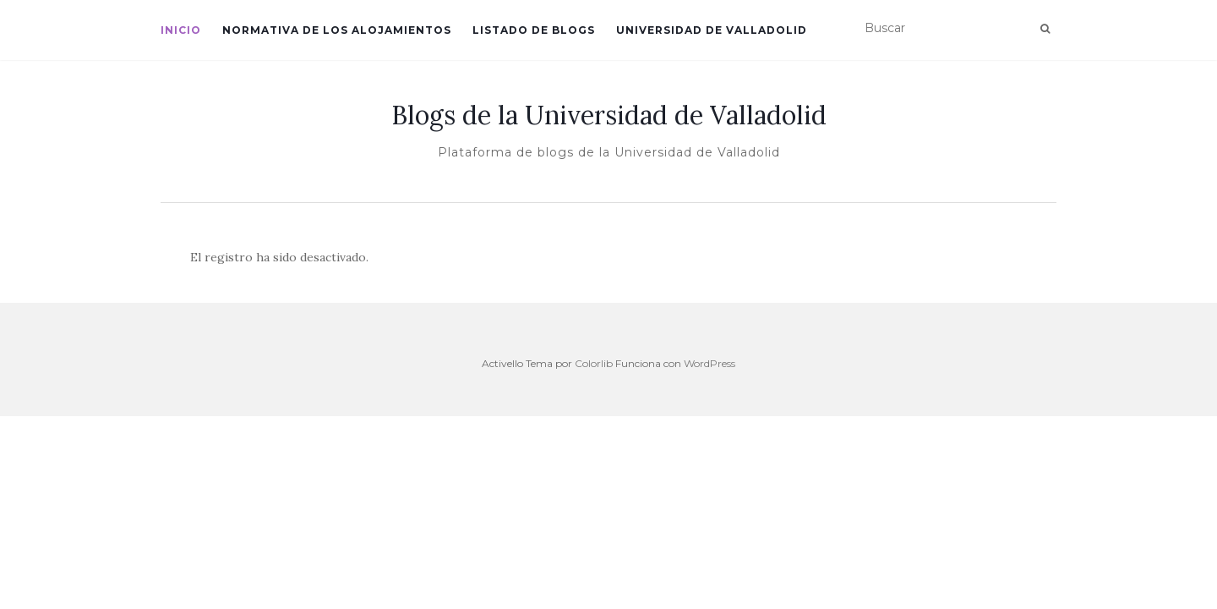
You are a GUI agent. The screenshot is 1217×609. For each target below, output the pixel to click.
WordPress (709, 363)
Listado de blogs (533, 30)
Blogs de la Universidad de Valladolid (609, 115)
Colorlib (594, 363)
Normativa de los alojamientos (336, 30)
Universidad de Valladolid (711, 30)
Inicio (181, 30)
